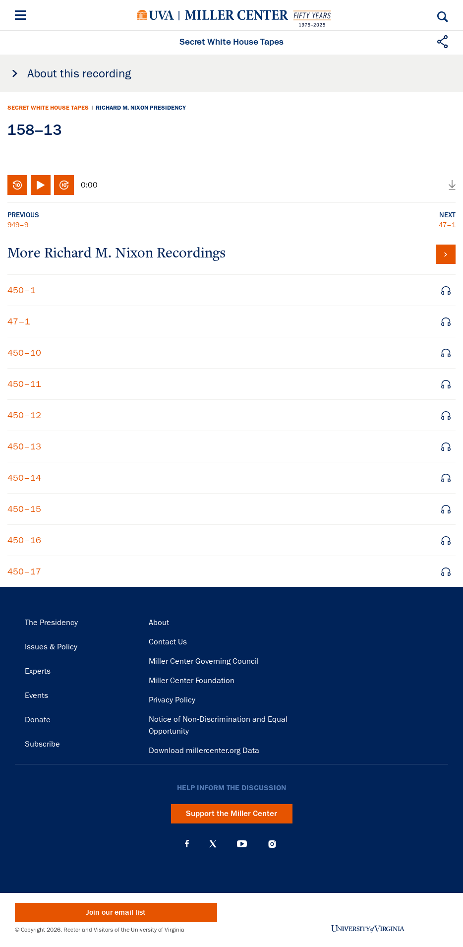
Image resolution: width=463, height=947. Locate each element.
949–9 (17, 224)
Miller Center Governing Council (204, 661)
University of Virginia (155, 15)
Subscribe (42, 744)
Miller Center (236, 15)
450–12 (24, 415)
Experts (38, 671)
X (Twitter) (213, 843)
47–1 (447, 224)
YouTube (242, 844)
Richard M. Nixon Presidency (141, 108)
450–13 (24, 446)
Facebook (187, 844)
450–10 (24, 352)
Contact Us (168, 642)
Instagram (272, 844)
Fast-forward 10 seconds (64, 185)
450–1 (21, 290)
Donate (38, 720)
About (159, 623)
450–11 (24, 384)
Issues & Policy (51, 647)
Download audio (452, 185)
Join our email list (115, 912)
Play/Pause (41, 185)
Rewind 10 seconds (17, 185)
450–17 (24, 571)
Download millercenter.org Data (204, 751)
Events (36, 695)
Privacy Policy (172, 700)
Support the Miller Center (231, 814)
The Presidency (51, 623)
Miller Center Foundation (191, 681)
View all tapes (446, 254)
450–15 (24, 509)
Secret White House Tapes (48, 108)
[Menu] (22, 16)
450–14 (24, 477)
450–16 (24, 540)
